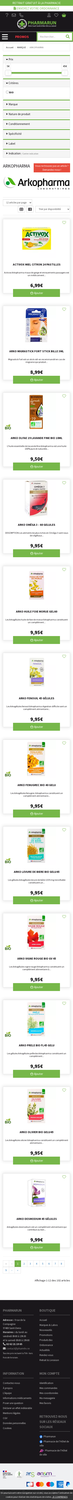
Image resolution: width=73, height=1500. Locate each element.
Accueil (9, 47)
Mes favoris (45, 1403)
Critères (13, 83)
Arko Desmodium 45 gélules (37, 1219)
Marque (21, 47)
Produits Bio (46, 1340)
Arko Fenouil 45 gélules (36, 698)
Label (12, 143)
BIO (10, 92)
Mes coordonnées (49, 1393)
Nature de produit (19, 114)
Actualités (45, 1350)
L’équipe (7, 1393)
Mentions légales (11, 1413)
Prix (11, 59)
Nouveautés (46, 1330)
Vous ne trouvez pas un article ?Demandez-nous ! (52, 167)
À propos (7, 1388)
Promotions (46, 1335)
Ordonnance (46, 1345)
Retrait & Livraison (49, 1360)
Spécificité (15, 134)
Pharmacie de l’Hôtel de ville (54, 1443)
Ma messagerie (47, 1398)
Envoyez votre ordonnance (36, 8)
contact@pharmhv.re (16, 1348)
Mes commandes (48, 1388)
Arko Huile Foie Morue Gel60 (36, 611)
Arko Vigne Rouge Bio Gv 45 (36, 958)
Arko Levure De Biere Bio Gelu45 (37, 872)
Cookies (7, 1428)
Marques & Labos (49, 1325)
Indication (23, 153)
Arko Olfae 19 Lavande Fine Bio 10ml (36, 438)
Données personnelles (14, 1423)
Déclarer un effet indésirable (17, 1408)
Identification (46, 1383)
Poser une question (13, 1403)
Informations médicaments (17, 1398)
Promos (22, 37)
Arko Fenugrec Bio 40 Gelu (37, 785)
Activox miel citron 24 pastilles (37, 264)
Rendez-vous (46, 1355)
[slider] (8, 73)
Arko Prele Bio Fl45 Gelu (37, 1045)
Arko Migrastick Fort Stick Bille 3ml (36, 351)
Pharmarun (48, 1436)
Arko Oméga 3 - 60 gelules (36, 525)
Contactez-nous (11, 1383)
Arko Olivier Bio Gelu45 (37, 1132)
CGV (5, 1418)
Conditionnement (19, 124)
